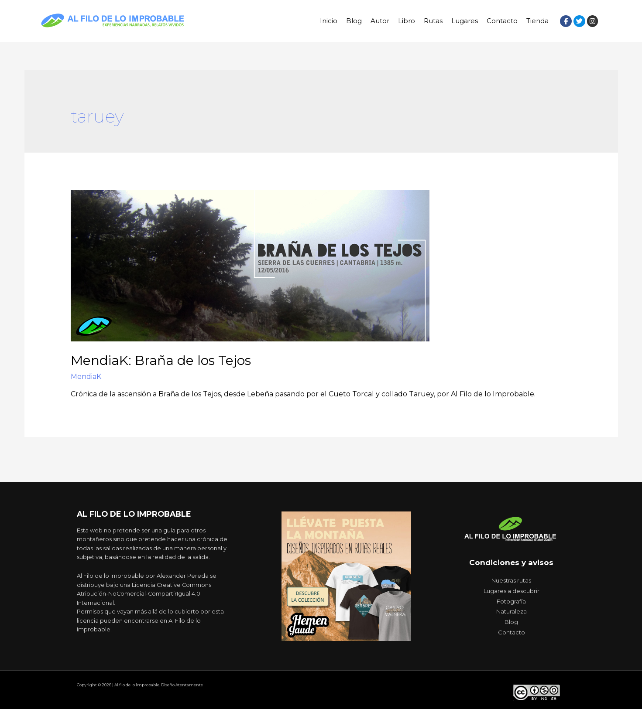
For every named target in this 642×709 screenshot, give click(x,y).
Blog (354, 21)
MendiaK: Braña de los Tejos (161, 360)
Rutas (433, 21)
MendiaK (86, 376)
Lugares (464, 21)
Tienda (537, 21)
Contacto (502, 21)
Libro (406, 21)
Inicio (328, 21)
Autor (380, 21)
